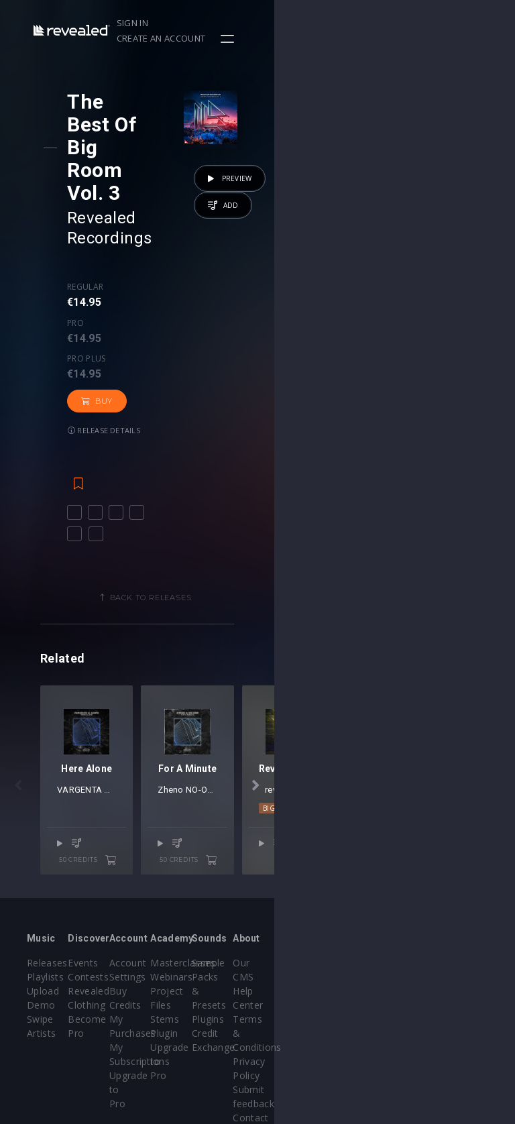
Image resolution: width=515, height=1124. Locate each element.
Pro (136, 198)
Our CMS (454, 907)
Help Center (461, 921)
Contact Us (459, 1020)
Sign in (339, 23)
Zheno (350, 743)
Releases (47, 907)
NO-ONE (382, 743)
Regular (96, 198)
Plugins (368, 950)
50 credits (208, 796)
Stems (285, 964)
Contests (128, 921)
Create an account (413, 23)
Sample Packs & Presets (370, 921)
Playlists (45, 921)
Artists (41, 978)
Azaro (170, 743)
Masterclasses (303, 907)
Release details (178, 240)
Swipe (40, 964)
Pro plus (194, 198)
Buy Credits (216, 936)
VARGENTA (133, 743)
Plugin (284, 978)
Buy (108, 240)
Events (123, 907)
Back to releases (262, 430)
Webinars (292, 921)
